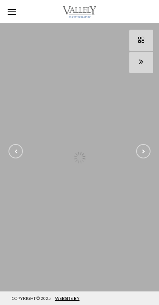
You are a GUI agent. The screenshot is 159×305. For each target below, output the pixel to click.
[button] (15, 151)
